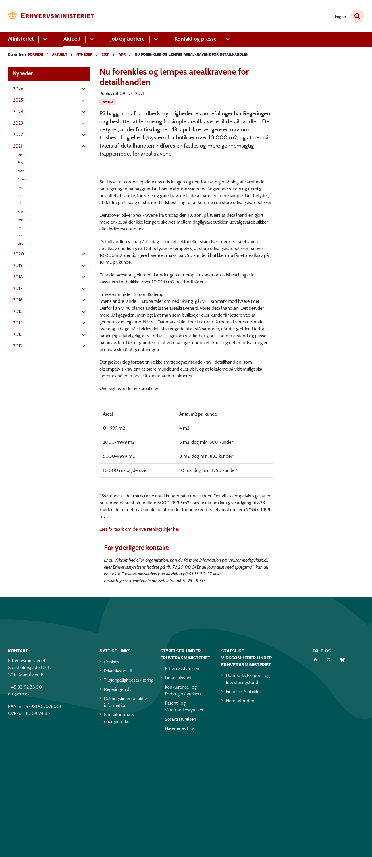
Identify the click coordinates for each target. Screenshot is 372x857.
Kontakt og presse (195, 39)
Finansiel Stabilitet (243, 801)
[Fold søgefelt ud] (357, 16)
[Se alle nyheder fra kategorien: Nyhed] (107, 102)
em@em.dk (19, 804)
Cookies (111, 772)
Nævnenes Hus (180, 838)
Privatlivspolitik (118, 781)
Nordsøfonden (240, 811)
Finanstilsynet (178, 788)
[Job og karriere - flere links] (155, 39)
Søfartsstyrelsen (180, 829)
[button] (82, 89)
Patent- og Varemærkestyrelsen (185, 817)
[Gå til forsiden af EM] (51, 16)
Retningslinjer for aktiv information (125, 812)
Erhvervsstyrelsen (182, 779)
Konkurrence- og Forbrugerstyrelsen (183, 800)
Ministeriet (21, 39)
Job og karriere (127, 39)
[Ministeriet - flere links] (44, 39)
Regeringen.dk (117, 799)
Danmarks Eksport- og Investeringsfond (248, 789)
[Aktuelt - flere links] (91, 39)
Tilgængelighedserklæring (127, 790)
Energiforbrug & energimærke (119, 828)
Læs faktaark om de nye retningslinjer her (139, 638)
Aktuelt (72, 39)
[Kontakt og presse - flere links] (226, 39)
